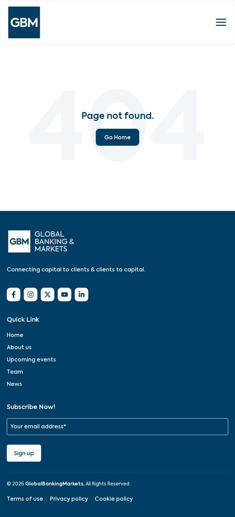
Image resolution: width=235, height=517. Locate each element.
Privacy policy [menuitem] (69, 498)
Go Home (117, 137)
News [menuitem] (14, 384)
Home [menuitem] (15, 335)
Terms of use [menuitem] (25, 498)
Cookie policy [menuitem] (114, 498)
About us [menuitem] (19, 347)
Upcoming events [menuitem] (31, 359)
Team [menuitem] (15, 371)
